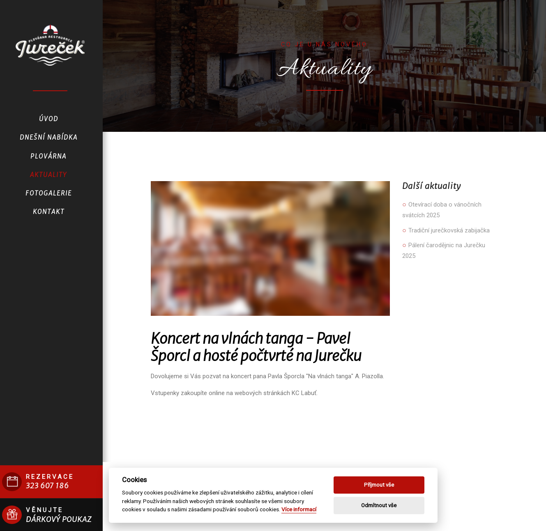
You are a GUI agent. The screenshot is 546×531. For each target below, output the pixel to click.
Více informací (298, 509)
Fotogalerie (48, 193)
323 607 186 (47, 486)
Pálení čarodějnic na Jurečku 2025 (443, 250)
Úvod (48, 119)
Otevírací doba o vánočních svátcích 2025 (441, 210)
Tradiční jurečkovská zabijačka (446, 230)
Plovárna (48, 156)
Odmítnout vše (378, 505)
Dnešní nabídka (49, 137)
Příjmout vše (379, 485)
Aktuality (48, 175)
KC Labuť (304, 393)
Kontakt (49, 212)
